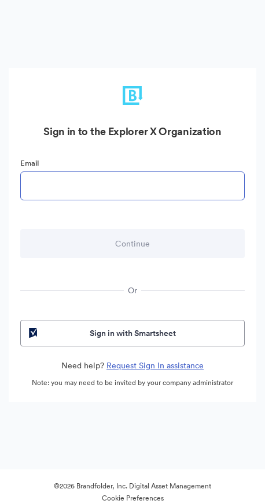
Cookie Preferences (133, 498)
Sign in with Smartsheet (101, 333)
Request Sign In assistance (155, 365)
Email (29, 163)
